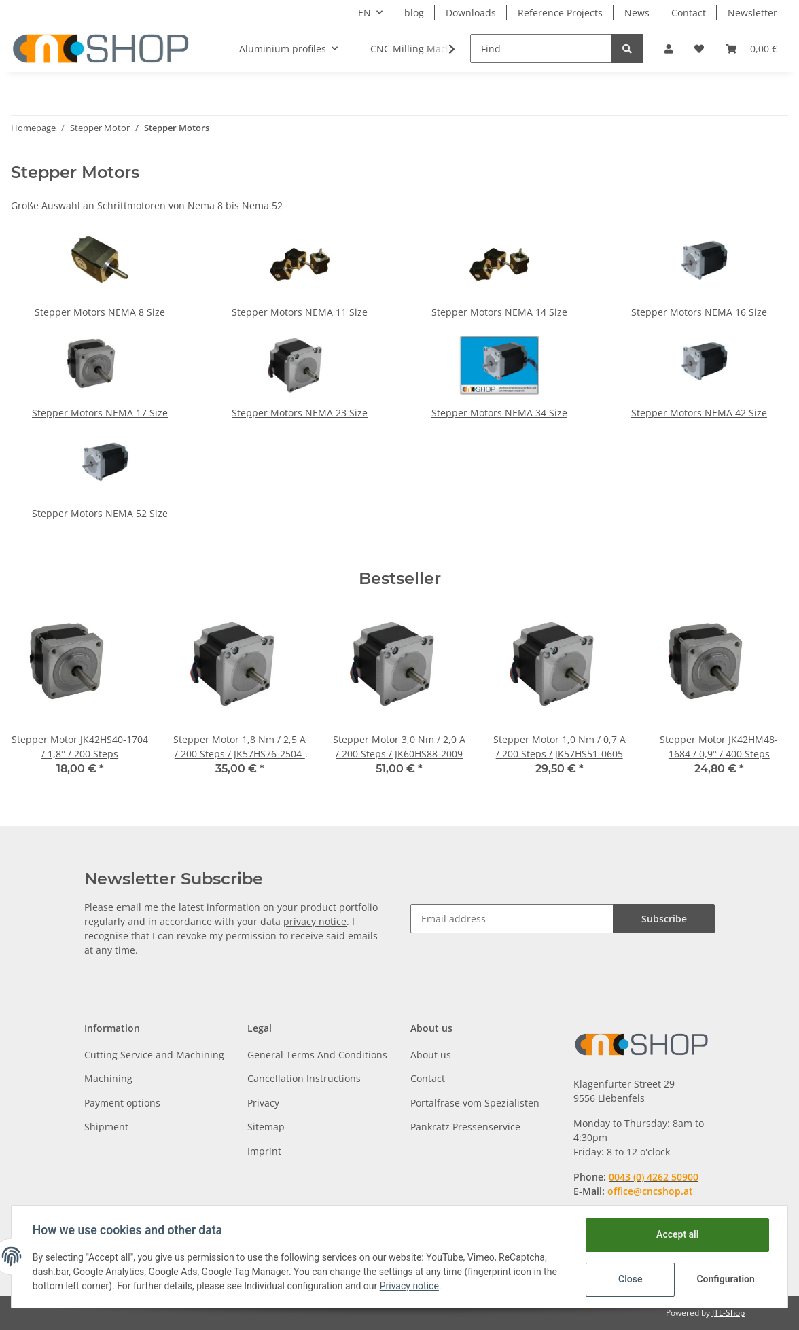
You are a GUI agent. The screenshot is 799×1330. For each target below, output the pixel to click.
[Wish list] (699, 48)
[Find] (541, 48)
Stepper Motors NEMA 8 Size (100, 312)
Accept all (677, 1234)
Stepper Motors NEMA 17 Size (100, 412)
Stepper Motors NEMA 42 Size (699, 412)
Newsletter (752, 12)
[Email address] (512, 918)
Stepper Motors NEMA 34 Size (499, 412)
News (637, 12)
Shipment (106, 1126)
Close (629, 1279)
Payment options (122, 1102)
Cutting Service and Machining (154, 1054)
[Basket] (751, 48)
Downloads (471, 12)
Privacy (263, 1102)
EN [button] (364, 12)
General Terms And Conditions (317, 1054)
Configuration (725, 1279)
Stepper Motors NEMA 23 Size (300, 412)
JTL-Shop (728, 1312)
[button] (668, 48)
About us (430, 1054)
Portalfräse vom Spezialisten (474, 1102)
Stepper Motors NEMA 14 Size (499, 312)
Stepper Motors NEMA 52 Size (100, 513)
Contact (688, 12)
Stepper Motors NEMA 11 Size (300, 312)
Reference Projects (560, 12)
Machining (108, 1078)
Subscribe (664, 918)
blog (414, 12)
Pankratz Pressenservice (465, 1126)
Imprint (264, 1151)
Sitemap (266, 1126)
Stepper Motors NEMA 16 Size (699, 312)
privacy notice (315, 921)
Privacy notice (410, 1285)
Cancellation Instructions (304, 1078)
